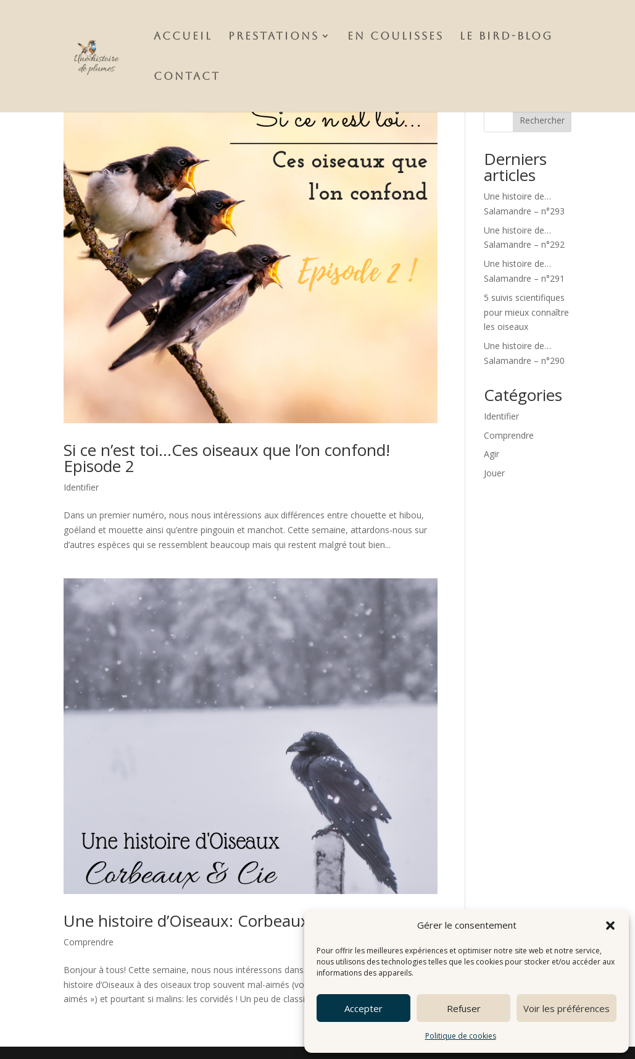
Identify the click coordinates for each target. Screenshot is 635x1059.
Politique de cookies (460, 1036)
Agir (491, 454)
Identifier (81, 487)
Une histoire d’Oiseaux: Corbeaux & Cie (208, 920)
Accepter (363, 1008)
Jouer (494, 473)
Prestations (273, 37)
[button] (610, 925)
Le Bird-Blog (506, 37)
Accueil (183, 37)
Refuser (464, 1008)
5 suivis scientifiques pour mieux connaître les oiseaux (526, 312)
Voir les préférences (566, 1008)
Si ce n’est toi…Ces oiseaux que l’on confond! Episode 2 (227, 458)
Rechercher (542, 120)
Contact (187, 77)
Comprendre (89, 942)
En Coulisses (395, 37)
